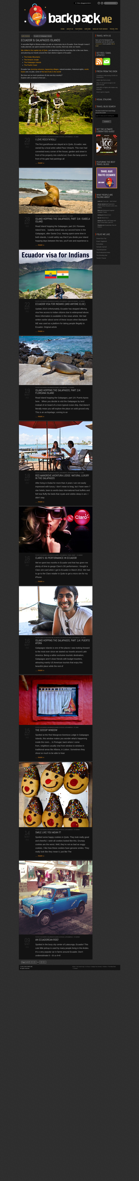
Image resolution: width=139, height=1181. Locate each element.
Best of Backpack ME (47, 637)
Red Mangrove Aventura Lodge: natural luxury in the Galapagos (62, 477)
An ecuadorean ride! (47, 939)
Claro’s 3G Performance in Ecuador (56, 558)
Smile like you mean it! (48, 832)
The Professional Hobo (103, 252)
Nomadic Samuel (101, 247)
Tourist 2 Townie (101, 258)
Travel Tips (114, 29)
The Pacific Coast (30, 65)
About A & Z (107, 215)
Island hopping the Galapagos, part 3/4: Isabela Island (62, 220)
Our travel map (80, 966)
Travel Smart (71, 555)
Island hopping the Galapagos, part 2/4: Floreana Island (58, 392)
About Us (70, 29)
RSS (102, 3)
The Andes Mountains (32, 57)
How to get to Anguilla (103, 92)
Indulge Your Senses (100, 29)
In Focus (61, 136)
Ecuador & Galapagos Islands (50, 136)
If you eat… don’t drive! (110, 201)
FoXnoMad (99, 244)
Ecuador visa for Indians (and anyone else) (60, 304)
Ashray (83, 301)
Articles (105, 966)
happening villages (52, 69)
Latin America (26, 36)
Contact (76, 968)
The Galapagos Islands (32, 62)
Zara (77, 136)
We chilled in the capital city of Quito (34, 50)
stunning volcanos (37, 69)
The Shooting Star (101, 255)
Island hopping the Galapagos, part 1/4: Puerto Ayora (62, 642)
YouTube (98, 3)
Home (62, 29)
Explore (87, 29)
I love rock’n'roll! (45, 139)
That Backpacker (101, 249)
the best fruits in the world (51, 72)
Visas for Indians (73, 301)
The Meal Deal (112, 966)
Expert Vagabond (101, 241)
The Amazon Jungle (31, 60)
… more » (39, 163)
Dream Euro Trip (101, 238)
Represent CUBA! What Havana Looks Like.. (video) (108, 205)
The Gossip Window (46, 730)
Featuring (78, 29)
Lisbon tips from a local (103, 80)
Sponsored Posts (73, 472)
